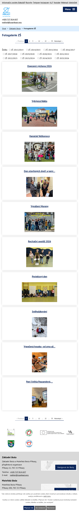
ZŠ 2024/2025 (46, 58)
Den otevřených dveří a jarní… (39, 171)
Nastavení (51, 508)
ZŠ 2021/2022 (63, 54)
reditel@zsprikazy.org (12, 22)
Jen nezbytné (40, 508)
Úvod (4, 28)
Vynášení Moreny (39, 206)
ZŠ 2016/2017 (69, 50)
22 (45, 41)
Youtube (57, 2)
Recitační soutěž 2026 (39, 241)
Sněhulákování (39, 311)
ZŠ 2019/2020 (28, 54)
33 (52, 41)
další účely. (47, 496)
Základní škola (15, 28)
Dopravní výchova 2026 (39, 66)
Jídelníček (73, 2)
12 (39, 41)
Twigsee (36, 2)
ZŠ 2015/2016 (51, 50)
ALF (51, 2)
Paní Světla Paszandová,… (39, 381)
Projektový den (39, 276)
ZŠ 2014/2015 (34, 50)
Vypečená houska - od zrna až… (39, 346)
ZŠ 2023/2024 (28, 58)
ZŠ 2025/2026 (63, 58)
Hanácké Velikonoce (39, 136)
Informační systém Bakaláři (13, 2)
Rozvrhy (29, 2)
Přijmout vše (28, 508)
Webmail (64, 2)
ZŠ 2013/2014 (17, 50)
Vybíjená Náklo (39, 101)
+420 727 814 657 (10, 19)
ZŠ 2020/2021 (46, 54)
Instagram (44, 2)
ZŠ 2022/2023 (11, 58)
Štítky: (4, 49)
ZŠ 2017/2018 (11, 54)
